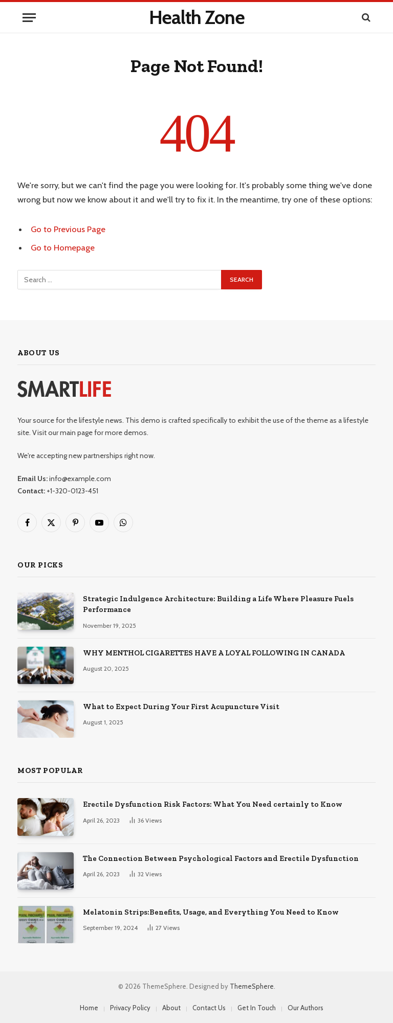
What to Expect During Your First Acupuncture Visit (181, 706)
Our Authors (305, 1008)
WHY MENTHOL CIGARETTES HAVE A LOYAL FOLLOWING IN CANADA (214, 652)
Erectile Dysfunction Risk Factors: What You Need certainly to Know (212, 804)
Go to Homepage (63, 247)
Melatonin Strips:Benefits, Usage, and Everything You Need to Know (211, 912)
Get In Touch (256, 1008)
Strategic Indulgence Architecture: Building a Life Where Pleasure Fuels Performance (218, 604)
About (171, 1008)
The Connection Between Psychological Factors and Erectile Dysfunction (221, 858)
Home (89, 1008)
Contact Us (209, 1008)
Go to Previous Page (68, 229)
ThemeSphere (252, 986)
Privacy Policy (130, 1008)
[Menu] (29, 17)
